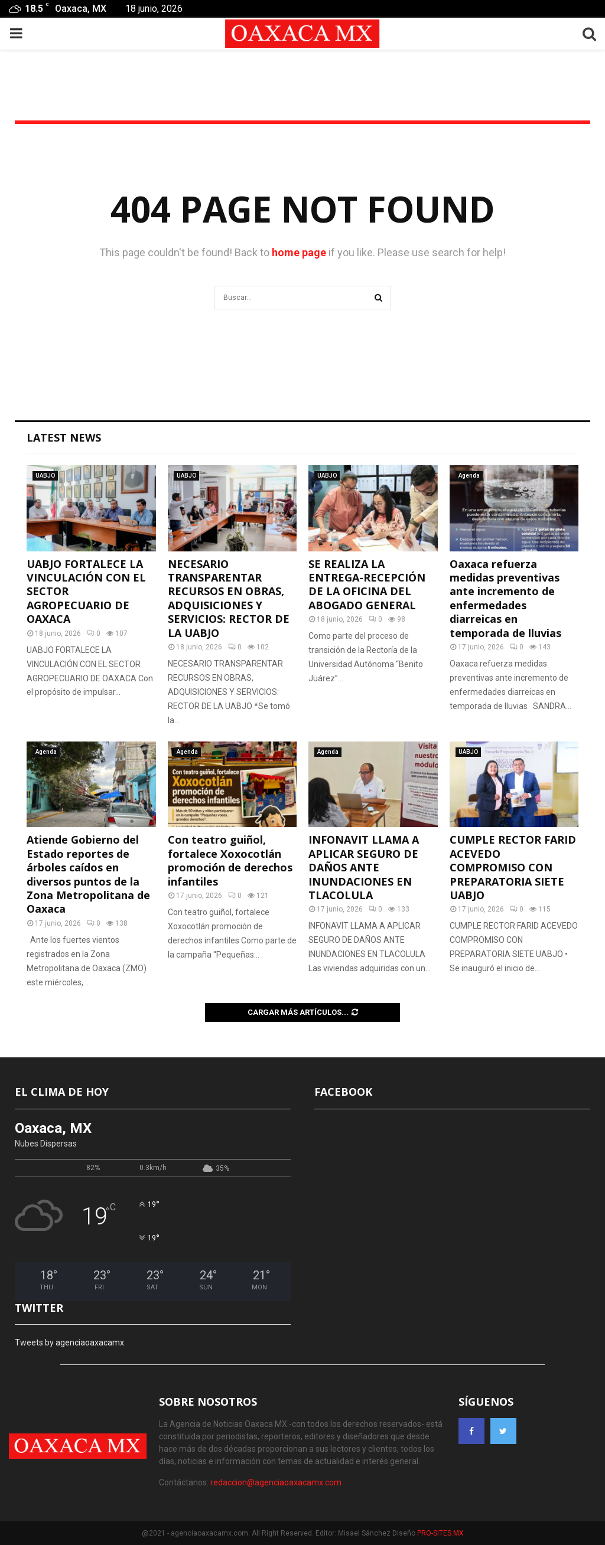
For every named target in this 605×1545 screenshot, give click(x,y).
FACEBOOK (343, 1092)
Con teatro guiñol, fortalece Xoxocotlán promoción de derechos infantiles (230, 860)
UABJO (45, 475)
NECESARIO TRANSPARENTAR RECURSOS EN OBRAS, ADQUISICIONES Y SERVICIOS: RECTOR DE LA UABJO (229, 598)
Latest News (64, 437)
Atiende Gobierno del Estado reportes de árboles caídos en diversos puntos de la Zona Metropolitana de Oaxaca (88, 874)
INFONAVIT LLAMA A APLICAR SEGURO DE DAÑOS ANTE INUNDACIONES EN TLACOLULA (363, 867)
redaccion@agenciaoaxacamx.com (275, 1482)
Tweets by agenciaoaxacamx (69, 1342)
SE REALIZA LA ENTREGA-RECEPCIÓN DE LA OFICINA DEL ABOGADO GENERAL (366, 584)
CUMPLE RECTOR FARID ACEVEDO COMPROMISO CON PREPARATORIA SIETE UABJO (513, 867)
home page (299, 252)
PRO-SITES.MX (440, 1533)
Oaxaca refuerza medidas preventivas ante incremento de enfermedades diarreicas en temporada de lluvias (505, 598)
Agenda (469, 475)
